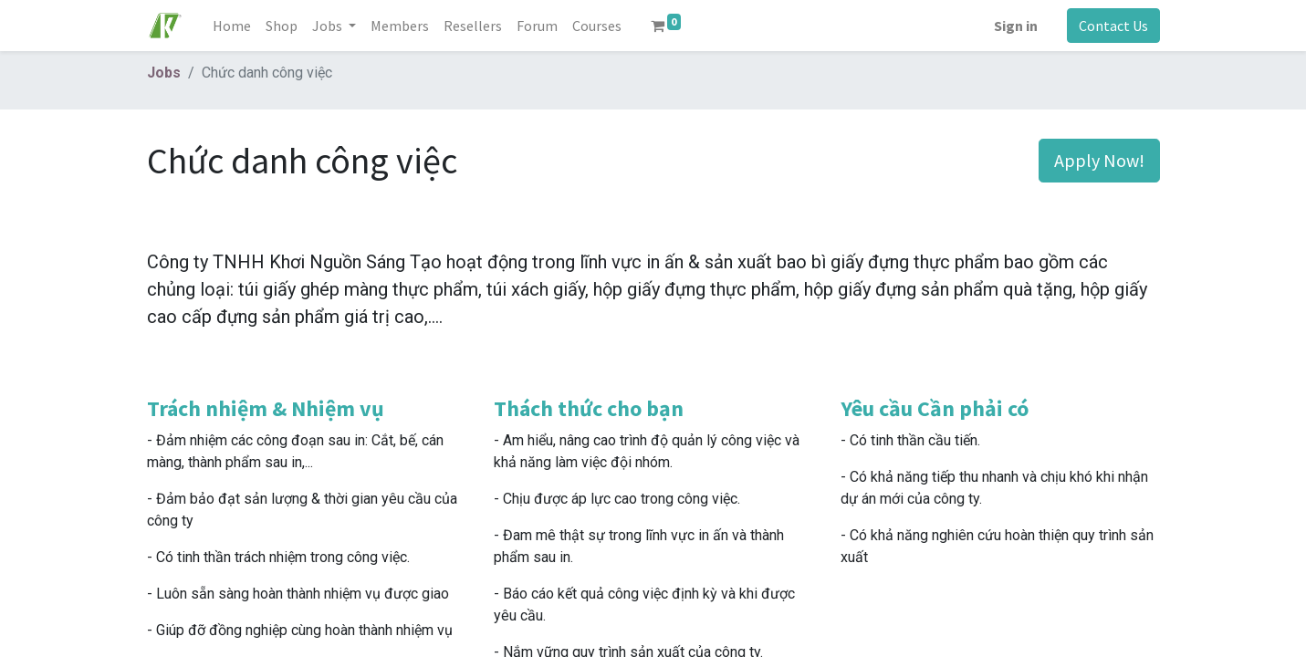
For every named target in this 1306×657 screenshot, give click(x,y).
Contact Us (1113, 25)
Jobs (164, 72)
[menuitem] (231, 25)
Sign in (1016, 25)
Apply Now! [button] (1099, 160)
